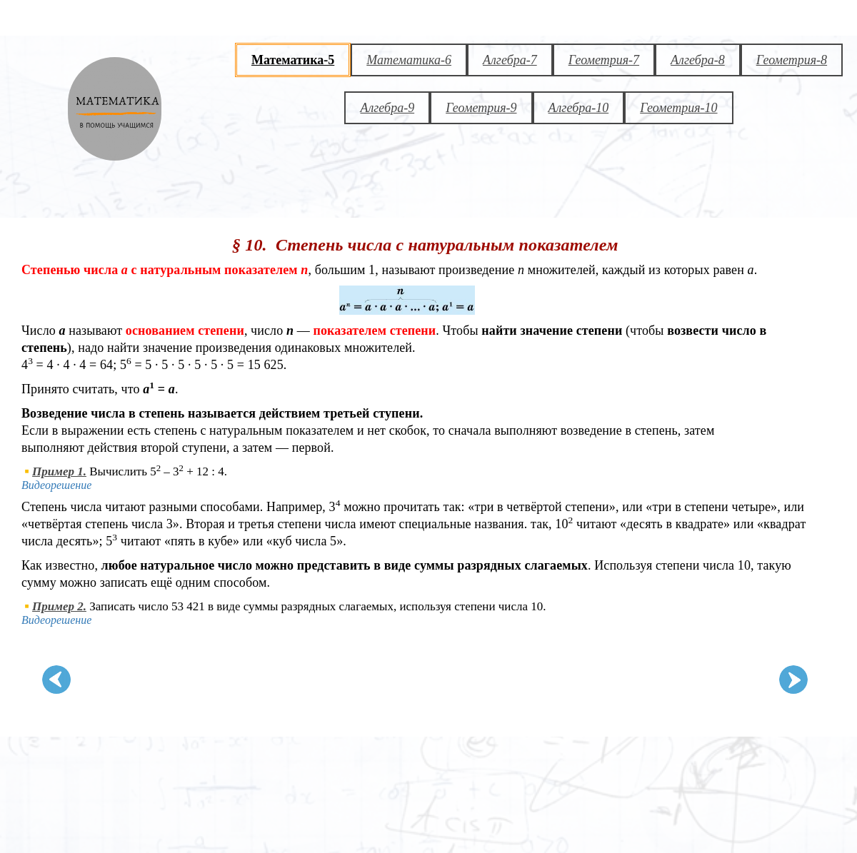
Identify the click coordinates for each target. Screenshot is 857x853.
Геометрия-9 (481, 108)
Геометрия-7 (603, 60)
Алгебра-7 (510, 60)
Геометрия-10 (678, 108)
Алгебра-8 (698, 60)
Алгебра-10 (578, 108)
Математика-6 (408, 60)
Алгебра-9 (387, 108)
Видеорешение (56, 485)
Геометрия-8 (791, 60)
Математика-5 (292, 60)
